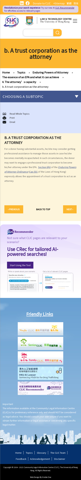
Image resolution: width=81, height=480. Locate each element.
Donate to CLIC (42, 3)
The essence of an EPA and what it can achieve (30, 77)
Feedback (21, 458)
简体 (75, 3)
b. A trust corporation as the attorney (25, 86)
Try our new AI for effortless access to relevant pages (39, 9)
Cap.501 (33, 171)
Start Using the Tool (20, 265)
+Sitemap (59, 3)
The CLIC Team (58, 452)
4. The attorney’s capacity (19, 82)
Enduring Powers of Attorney (50, 72)
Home (6, 72)
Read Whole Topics (20, 113)
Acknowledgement (40, 458)
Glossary (41, 452)
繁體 (69, 3)
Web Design (34, 477)
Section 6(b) (44, 167)
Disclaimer (59, 458)
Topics (21, 72)
